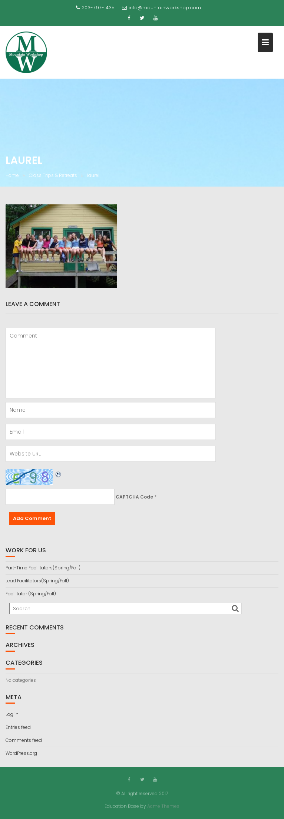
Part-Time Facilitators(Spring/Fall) (43, 568)
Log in (12, 714)
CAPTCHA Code (134, 497)
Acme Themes (163, 806)
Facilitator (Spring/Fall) (31, 594)
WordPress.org (21, 753)
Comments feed (24, 740)
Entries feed (18, 727)
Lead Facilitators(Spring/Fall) (37, 581)
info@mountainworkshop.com (161, 7)
